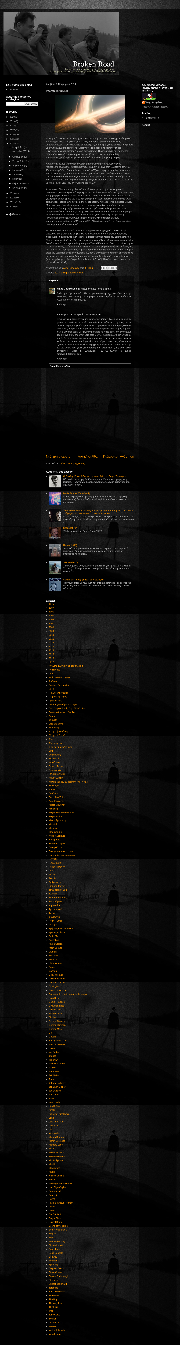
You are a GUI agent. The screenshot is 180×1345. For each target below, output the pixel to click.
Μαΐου (15, 178)
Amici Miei (54, 936)
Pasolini (53, 1195)
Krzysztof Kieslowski (59, 1114)
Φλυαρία (53, 924)
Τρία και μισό (55, 909)
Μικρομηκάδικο (56, 816)
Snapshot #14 (70, 528)
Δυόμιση (53, 720)
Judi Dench (54, 1094)
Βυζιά (51, 689)
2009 (51, 631)
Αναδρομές (54, 669)
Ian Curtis (54, 1052)
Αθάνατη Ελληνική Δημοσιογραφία (66, 666)
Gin (50, 1033)
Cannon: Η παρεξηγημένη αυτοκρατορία (83, 579)
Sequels (53, 1233)
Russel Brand (55, 1222)
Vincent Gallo (55, 1322)
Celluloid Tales (56, 974)
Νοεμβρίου (18, 147)
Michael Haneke (57, 1156)
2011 (51, 638)
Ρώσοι (52, 874)
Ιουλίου (16, 170)
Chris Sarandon (56, 982)
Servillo (52, 1237)
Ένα (51, 739)
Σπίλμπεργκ (55, 882)
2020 (12, 117)
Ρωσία (52, 870)
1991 (51, 611)
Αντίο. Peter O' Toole (59, 677)
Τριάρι (52, 913)
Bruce (52, 967)
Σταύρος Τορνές (57, 886)
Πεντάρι (52, 859)
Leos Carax (54, 1125)
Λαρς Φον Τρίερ (57, 797)
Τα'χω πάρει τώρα (58, 890)
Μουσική (53, 828)
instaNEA (13, 89)
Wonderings (55, 1334)
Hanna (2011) (70, 545)
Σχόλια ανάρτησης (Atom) (72, 463)
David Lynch (55, 998)
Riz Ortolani (55, 1214)
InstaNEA (53, 1059)
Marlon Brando (56, 1137)
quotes (52, 1210)
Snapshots (54, 1249)
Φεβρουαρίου (19, 183)
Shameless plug (57, 1241)
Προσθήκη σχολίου (60, 366)
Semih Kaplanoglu (58, 1229)
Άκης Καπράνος (154, 102)
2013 (51, 646)
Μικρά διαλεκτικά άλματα (61, 812)
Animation (54, 940)
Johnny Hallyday (57, 1083)
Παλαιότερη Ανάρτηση (118, 456)
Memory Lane (56, 1144)
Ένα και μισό (55, 743)
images (52, 1056)
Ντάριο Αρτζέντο (57, 835)
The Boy (53, 1299)
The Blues (54, 1295)
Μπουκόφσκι (55, 832)
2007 (51, 623)
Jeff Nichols (54, 1075)
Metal (51, 1148)
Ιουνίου (16, 174)
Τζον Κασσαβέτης (58, 897)
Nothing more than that (60, 1183)
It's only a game (57, 1063)
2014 (57, 272)
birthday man (55, 963)
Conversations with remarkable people (68, 994)
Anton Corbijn (56, 944)
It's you (52, 1067)
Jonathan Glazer (57, 1087)
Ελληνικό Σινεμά (57, 735)
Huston (52, 1048)
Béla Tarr (53, 955)
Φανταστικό (54, 917)
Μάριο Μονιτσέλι (57, 805)
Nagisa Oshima (56, 1175)
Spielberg (53, 1264)
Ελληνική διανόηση (58, 731)
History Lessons (57, 1044)
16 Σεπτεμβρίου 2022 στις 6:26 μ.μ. (87, 314)
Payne (52, 1199)
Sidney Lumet (56, 1245)
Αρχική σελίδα (88, 456)
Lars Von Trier (56, 1121)
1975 (51, 604)
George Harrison (57, 1025)
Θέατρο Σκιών (56, 766)
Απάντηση (62, 304)
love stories (54, 1133)
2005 (51, 619)
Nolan (80, 272)
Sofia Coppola (56, 1253)
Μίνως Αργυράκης (58, 820)
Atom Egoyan (55, 948)
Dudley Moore (56, 1009)
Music (52, 1172)
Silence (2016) (70, 562)
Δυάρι (52, 716)
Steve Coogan (56, 1272)
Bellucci (53, 959)
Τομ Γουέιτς (54, 905)
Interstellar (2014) (21, 151)
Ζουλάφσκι (54, 762)
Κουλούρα (54, 785)
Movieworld (54, 1168)
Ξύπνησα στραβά (57, 843)
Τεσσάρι (53, 893)
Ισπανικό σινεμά (57, 774)
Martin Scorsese (57, 1141)
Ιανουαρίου (18, 187)
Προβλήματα (55, 862)
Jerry (51, 1079)
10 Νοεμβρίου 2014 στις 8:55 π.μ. (94, 288)
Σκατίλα (52, 878)
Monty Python (56, 1160)
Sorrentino (54, 1260)
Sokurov (53, 1256)
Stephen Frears (56, 1268)
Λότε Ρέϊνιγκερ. (56, 801)
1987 (51, 608)
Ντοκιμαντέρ (55, 839)
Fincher (52, 1017)
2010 (51, 635)
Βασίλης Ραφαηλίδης (59, 685)
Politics (52, 1206)
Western (53, 1326)
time (51, 1311)
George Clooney (57, 1021)
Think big (53, 1307)
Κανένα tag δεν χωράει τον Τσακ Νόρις (68, 781)
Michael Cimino (56, 1152)
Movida (52, 1164)
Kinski (52, 1110)
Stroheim (53, 1280)
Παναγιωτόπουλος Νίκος (61, 851)
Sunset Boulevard (58, 1284)
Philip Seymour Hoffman (61, 1202)
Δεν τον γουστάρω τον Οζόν (63, 704)
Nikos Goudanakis (67, 288)
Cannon (53, 971)
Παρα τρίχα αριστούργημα (62, 855)
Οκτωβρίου (18, 156)
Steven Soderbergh (58, 1276)
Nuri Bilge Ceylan (57, 1187)
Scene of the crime (58, 1226)
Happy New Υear (57, 1040)
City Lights (54, 986)
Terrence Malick (57, 1291)
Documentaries (56, 1005)
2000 (51, 615)
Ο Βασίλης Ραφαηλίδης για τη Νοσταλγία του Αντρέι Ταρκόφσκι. (95, 476)
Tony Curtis (54, 1314)
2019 (12, 121)
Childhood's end (57, 978)
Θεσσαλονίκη (55, 770)
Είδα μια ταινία (68, 272)
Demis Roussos (57, 1002)
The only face (55, 1303)
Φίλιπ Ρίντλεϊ (55, 920)
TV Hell (52, 1318)
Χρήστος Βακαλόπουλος (61, 928)
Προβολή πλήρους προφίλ (155, 106)
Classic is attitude (57, 990)
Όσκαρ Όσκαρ (56, 847)
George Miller (55, 1029)
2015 (51, 654)
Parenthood (54, 1191)
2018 (12, 125)
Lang (51, 1117)
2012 (51, 642)
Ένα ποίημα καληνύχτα (60, 747)
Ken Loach (54, 1102)
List (50, 1129)
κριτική (52, 789)
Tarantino (53, 1287)
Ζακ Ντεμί (54, 758)
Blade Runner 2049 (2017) (76, 493)
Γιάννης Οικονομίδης (59, 692)
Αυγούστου (18, 165)
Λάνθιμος (53, 793)
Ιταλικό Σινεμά (56, 777)
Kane (51, 1098)
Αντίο (51, 673)
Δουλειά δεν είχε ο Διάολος (62, 712)
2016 (51, 658)
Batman (53, 951)
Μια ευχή (53, 808)
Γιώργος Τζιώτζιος (58, 696)
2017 (51, 662)
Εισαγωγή (54, 727)
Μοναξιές (53, 824)
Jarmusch (54, 1071)
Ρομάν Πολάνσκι (57, 866)
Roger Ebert (55, 1218)
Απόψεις (53, 681)
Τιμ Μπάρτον (55, 901)
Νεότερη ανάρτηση (59, 456)
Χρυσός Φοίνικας (57, 932)
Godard (52, 1036)
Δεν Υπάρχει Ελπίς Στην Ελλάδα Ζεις (67, 708)
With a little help (57, 1330)
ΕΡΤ (51, 751)
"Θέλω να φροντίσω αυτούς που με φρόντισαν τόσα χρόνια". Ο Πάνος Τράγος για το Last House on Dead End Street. (98, 512)
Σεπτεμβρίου (19, 161)
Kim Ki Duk (54, 1106)
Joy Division (55, 1090)
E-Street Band (56, 1013)
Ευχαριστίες (55, 754)
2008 (51, 627)
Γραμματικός (55, 700)
